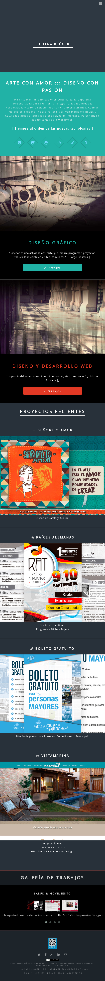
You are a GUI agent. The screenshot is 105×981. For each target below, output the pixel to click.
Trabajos (52, 267)
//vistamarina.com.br (52, 847)
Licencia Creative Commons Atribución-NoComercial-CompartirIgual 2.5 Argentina (65, 964)
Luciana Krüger (30, 969)
